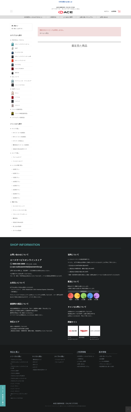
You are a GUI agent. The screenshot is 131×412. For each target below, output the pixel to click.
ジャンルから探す (16, 124)
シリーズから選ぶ (15, 356)
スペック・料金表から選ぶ (2, 395)
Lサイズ (35, 367)
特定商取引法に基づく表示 (106, 366)
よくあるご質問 (67, 17)
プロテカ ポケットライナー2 (18, 378)
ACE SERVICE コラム (83, 366)
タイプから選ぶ (59, 356)
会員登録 (113, 11)
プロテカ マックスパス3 (17, 381)
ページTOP (128, 409)
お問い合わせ (104, 17)
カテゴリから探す (16, 35)
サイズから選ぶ (37, 356)
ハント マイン (14, 386)
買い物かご (15, 25)
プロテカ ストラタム (16, 359)
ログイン (106, 11)
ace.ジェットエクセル (17, 398)
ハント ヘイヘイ (15, 388)
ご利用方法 (53, 17)
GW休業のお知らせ (65, 2)
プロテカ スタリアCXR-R (18, 376)
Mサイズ (35, 364)
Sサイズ (35, 362)
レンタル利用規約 (104, 361)
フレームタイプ (59, 362)
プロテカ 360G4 (15, 373)
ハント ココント (15, 391)
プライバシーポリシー (105, 364)
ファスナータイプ (60, 359)
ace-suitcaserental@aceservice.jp (27, 267)
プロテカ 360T (15, 370)
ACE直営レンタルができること (33, 17)
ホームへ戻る (44, 33)
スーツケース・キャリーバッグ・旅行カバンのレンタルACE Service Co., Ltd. (62, 406)
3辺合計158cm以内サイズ (40, 369)
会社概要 (101, 359)
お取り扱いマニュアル (86, 17)
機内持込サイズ (37, 359)
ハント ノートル (15, 383)
